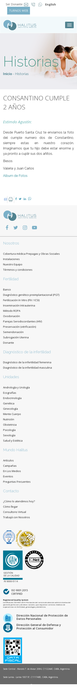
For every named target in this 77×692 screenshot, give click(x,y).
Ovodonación (11, 316)
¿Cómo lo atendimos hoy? (19, 501)
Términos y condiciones (17, 269)
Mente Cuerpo (12, 414)
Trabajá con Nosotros (16, 517)
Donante (8, 342)
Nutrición (8, 419)
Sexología (9, 435)
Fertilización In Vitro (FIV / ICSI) (21, 300)
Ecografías (9, 393)
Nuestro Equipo (12, 264)
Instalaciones (11, 259)
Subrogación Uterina (16, 337)
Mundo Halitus (15, 450)
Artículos (8, 460)
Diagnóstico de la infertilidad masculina (27, 367)
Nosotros (11, 243)
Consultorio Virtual (14, 512)
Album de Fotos (15, 176)
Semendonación (13, 332)
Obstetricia (10, 424)
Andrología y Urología (16, 387)
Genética (8, 403)
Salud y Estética (13, 440)
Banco (7, 289)
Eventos (8, 476)
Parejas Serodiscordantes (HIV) (22, 321)
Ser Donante (14, 4)
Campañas (10, 466)
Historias (22, 74)
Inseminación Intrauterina (19, 305)
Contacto (11, 491)
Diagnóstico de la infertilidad (27, 352)
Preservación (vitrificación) (19, 327)
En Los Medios (12, 471)
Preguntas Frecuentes (17, 481)
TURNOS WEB (18, 10)
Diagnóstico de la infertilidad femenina (27, 362)
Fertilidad (10, 279)
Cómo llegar (10, 506)
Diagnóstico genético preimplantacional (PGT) (31, 295)
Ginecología (10, 408)
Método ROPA (11, 311)
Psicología (9, 430)
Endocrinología (12, 398)
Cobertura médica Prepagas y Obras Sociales (31, 254)
